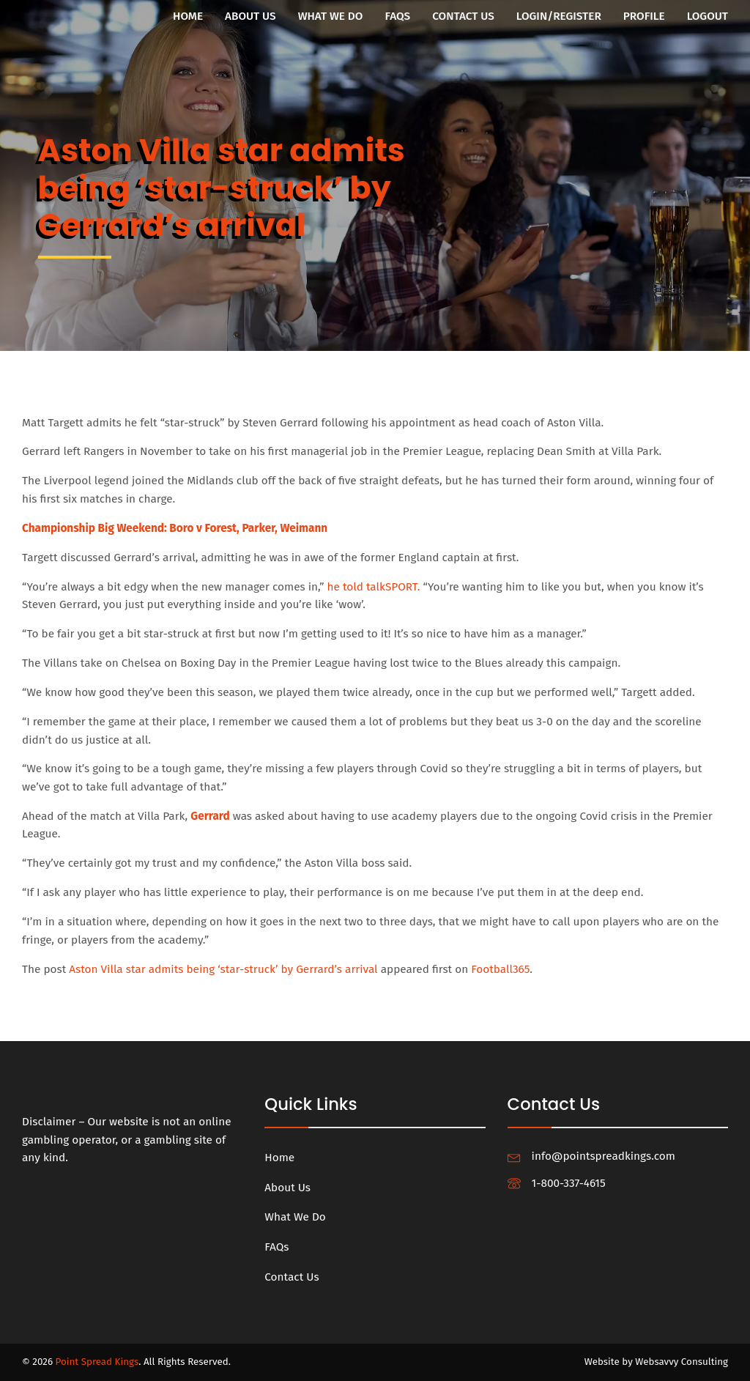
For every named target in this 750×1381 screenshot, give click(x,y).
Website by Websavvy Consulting (656, 1362)
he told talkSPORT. (373, 586)
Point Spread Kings (97, 1362)
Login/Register (558, 16)
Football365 (501, 969)
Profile (644, 16)
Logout (707, 16)
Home (188, 16)
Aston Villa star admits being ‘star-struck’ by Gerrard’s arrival (223, 969)
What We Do (330, 16)
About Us (250, 16)
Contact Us (463, 16)
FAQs (397, 16)
